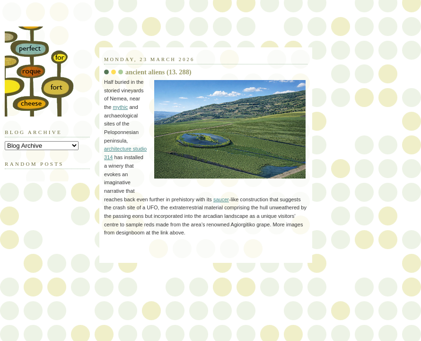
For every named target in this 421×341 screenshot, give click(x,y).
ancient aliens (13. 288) (158, 72)
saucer (221, 199)
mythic (120, 107)
